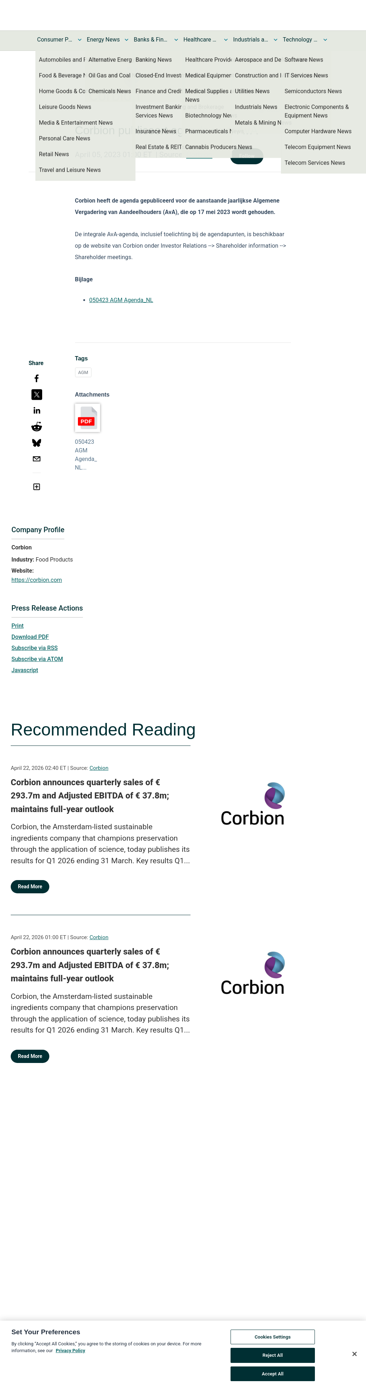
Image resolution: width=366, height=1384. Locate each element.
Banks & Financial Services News (151, 39)
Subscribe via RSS (34, 648)
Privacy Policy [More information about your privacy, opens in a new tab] (70, 1361)
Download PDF (30, 636)
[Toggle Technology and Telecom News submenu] (325, 39)
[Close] (354, 1365)
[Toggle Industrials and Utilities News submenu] (275, 39)
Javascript (24, 670)
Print (17, 625)
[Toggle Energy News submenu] (126, 39)
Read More (30, 886)
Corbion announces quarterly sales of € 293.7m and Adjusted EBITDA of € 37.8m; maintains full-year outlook (90, 795)
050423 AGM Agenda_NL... (86, 454)
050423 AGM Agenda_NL (121, 300)
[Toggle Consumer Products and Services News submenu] (79, 39)
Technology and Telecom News (300, 39)
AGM (83, 372)
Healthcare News (201, 39)
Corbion (199, 154)
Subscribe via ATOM (37, 659)
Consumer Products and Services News (55, 39)
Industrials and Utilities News (251, 39)
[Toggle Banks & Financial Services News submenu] (176, 39)
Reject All (273, 1366)
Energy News (103, 39)
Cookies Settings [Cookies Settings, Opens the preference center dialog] (272, 1347)
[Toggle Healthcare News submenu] (225, 39)
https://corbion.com (36, 580)
